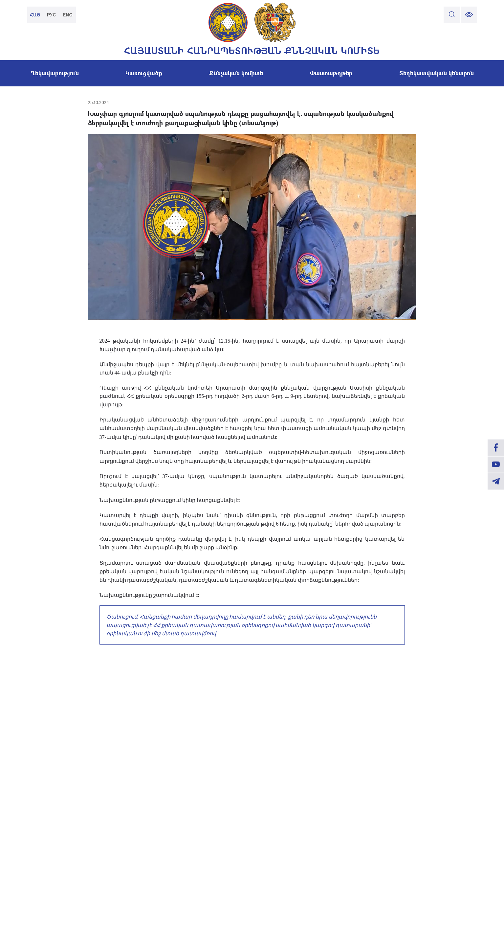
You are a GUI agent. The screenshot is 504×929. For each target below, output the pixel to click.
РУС (51, 14)
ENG (68, 14)
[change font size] (469, 15)
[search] (452, 15)
